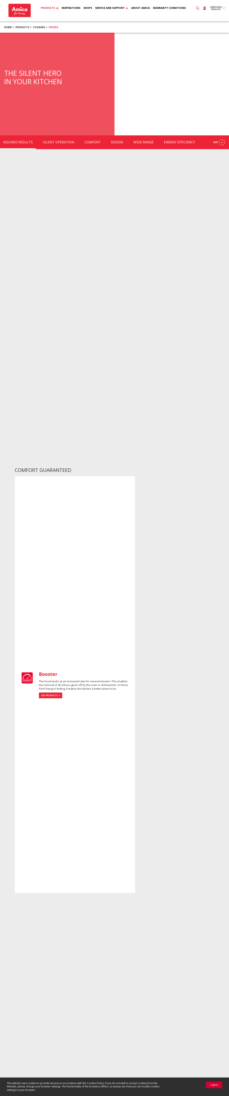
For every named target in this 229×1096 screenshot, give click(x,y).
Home (8, 27)
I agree (214, 1085)
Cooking (39, 27)
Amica (19, 10)
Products (22, 27)
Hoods (53, 27)
